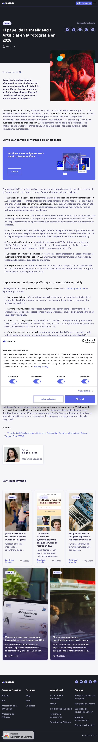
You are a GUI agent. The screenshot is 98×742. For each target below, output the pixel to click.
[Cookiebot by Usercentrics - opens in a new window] (84, 341)
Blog (28, 700)
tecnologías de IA (75, 288)
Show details (84, 391)
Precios (5, 695)
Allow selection (48, 399)
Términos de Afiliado (60, 722)
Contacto (30, 705)
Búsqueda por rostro (85, 703)
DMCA (53, 703)
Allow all (80, 399)
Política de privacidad (61, 708)
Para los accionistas (84, 725)
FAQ (28, 695)
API (3, 700)
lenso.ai (14, 171)
